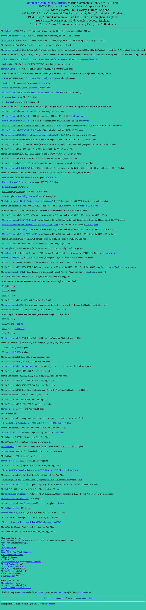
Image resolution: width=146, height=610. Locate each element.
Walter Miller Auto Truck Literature (16, 552)
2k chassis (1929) (9, 480)
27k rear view (44, 83)
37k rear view (52, 177)
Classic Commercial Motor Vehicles (16, 588)
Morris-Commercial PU (11, 267)
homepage (22, 543)
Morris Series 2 (7, 253)
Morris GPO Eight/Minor (11, 258)
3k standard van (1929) (68, 470)
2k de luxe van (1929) (47, 423)
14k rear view (109, 253)
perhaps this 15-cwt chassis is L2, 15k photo (81, 206)
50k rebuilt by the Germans (48, 78)
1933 (4, 286)
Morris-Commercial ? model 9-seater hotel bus (20, 503)
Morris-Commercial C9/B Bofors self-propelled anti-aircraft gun (28, 135)
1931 (4, 328)
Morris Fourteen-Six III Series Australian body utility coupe (26, 201)
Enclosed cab (7, 187)
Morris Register (7, 583)
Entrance (48, 598)
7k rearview (59, 432)
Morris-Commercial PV (11, 36)
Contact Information (46, 604)
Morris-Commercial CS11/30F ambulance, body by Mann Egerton (30, 225)
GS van (5, 78)
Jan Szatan (5, 543)
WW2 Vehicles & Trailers (12, 554)
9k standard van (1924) (11, 522)
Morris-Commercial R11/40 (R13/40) (16, 366)
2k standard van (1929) (27, 423)
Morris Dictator (7, 446)
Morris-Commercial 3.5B (11, 484)
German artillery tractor (12, 97)
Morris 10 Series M (9, 69)
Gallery (59, 598)
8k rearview (19, 328)
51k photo (60, 503)
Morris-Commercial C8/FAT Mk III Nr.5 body (21, 130)
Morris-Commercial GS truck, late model (19, 88)
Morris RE (5, 489)
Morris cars (80, 598)
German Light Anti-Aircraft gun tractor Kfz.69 (21, 196)
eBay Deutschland (8, 547)
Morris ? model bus (9, 409)
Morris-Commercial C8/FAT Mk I (16, 116)
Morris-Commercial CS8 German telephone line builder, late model (30, 92)
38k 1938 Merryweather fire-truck (82, 59)
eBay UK (5, 550)
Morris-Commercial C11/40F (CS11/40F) (19, 234)
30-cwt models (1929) (11, 352)
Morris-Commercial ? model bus (14, 498)
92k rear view (30, 78)
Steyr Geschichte (34, 562)
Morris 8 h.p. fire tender (11, 432)
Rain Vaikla (39, 592)
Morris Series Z (7, 31)
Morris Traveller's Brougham (13, 494)
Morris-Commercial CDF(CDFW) (15, 168)
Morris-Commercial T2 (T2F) (13, 272)
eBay (3, 545)
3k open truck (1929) (26, 480)
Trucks (61, 2)
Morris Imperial (7, 451)
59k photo (79, 130)
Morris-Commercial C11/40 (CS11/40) (18, 229)
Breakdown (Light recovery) (14, 191)
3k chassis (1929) (9, 423)
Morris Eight (6, 248)
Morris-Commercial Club (11, 571)
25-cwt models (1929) (11, 347)
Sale (91, 598)
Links (99, 598)
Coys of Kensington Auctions (13, 566)
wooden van (7, 102)
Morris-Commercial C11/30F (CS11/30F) (19, 220)
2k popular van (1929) (46, 480)
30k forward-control (58, 59)
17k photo (19, 324)
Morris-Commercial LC (11, 50)
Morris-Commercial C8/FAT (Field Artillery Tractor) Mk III (27, 125)
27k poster (57, 489)
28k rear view (84, 121)
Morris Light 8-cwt (9, 513)
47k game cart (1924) (52, 522)
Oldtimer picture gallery (41, 2)
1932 (4, 291)
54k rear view (107, 267)
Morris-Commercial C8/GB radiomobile (19, 111)
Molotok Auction (8, 564)
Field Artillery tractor (11, 177)
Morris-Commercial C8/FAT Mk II (16, 121)
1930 (4, 295)
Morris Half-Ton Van (10, 508)
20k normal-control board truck (15, 59)
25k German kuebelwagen (125, 267)
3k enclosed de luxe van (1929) (31, 470)
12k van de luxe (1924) (32, 522)
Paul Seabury (59, 592)
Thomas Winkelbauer (10, 562)
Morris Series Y (7, 40)
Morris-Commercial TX (11, 338)
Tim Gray (82, 592)
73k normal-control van (39, 59)
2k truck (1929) (64, 423)
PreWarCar (5, 569)
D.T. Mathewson (8, 576)
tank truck (6, 83)
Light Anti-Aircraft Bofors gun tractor (18, 182)
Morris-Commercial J (10, 305)
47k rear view (78, 116)
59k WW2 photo (91, 225)
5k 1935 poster (91, 272)
